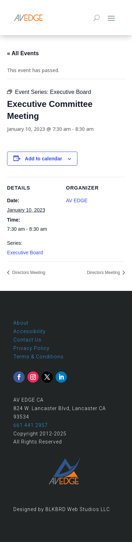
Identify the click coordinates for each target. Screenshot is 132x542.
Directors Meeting (28, 272)
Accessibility (29, 331)
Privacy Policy (31, 348)
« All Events (23, 53)
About (21, 323)
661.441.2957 (30, 425)
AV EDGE (77, 200)
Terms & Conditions (38, 356)
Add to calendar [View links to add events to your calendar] (43, 158)
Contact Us (27, 340)
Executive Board (25, 252)
